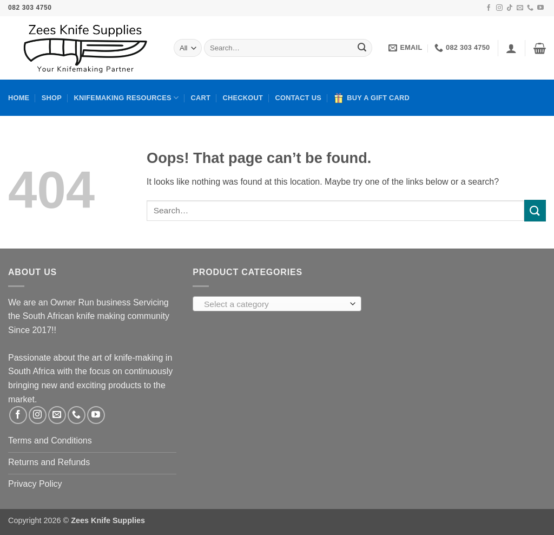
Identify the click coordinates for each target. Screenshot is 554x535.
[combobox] (277, 303)
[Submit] (362, 48)
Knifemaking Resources (126, 98)
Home (18, 98)
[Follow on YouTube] (540, 8)
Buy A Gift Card (371, 98)
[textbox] (274, 304)
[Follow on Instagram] (499, 8)
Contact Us (298, 98)
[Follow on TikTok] (509, 8)
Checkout (243, 98)
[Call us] (530, 8)
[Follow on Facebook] (488, 8)
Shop (52, 98)
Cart (201, 98)
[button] (511, 48)
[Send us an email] (520, 8)
